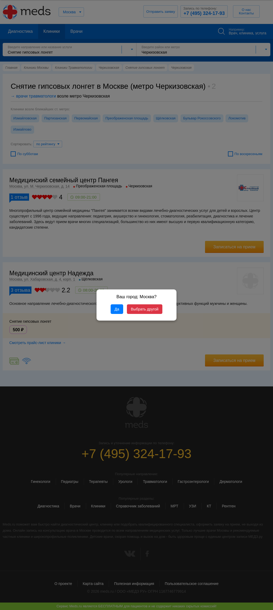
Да (117, 309)
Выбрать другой (144, 309)
